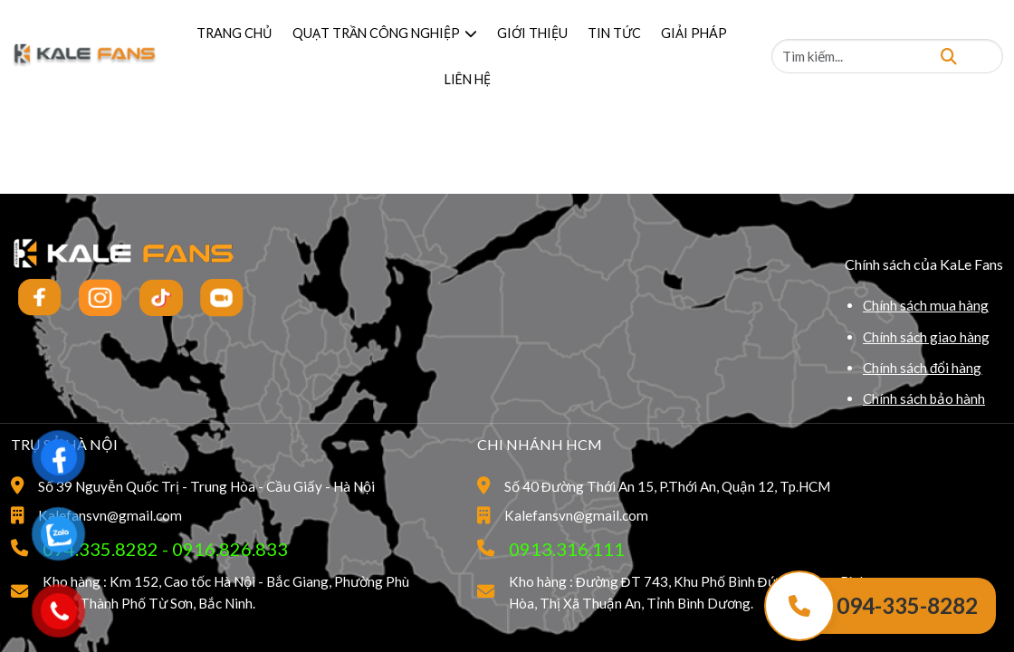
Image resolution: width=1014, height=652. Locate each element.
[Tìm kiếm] (949, 55)
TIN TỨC (614, 33)
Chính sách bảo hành (924, 398)
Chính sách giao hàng (926, 337)
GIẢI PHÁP (694, 33)
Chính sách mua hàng (926, 305)
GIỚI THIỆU (532, 33)
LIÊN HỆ (468, 79)
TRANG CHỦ (234, 33)
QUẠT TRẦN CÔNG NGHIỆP (384, 33)
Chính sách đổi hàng (922, 368)
